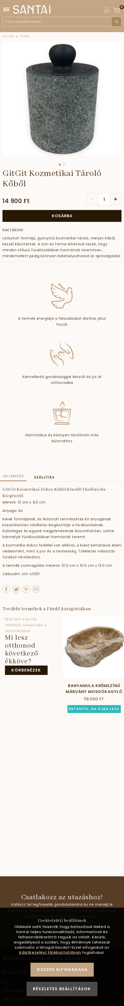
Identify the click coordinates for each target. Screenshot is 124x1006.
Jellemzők (13, 476)
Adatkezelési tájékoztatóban (50, 952)
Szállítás (44, 477)
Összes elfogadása (62, 969)
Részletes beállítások (62, 989)
